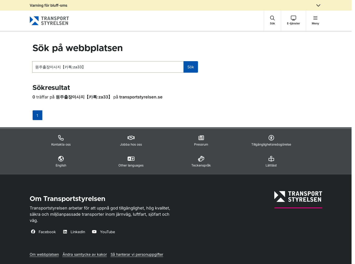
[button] (272, 21)
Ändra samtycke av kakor (85, 254)
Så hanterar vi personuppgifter (137, 254)
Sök (190, 67)
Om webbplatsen (44, 254)
